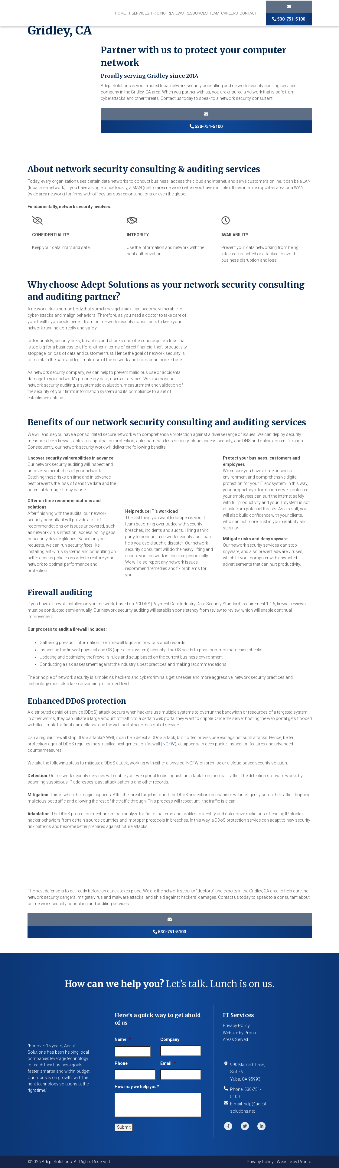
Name (123, 1039)
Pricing (158, 13)
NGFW (168, 743)
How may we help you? (137, 1086)
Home (120, 13)
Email (168, 1063)
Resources (196, 13)
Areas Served (235, 1039)
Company (169, 1039)
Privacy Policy (236, 1025)
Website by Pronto (240, 1032)
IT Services (138, 13)
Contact (248, 13)
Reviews (176, 13)
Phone (121, 1063)
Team (214, 13)
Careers (229, 13)
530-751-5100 (288, 19)
